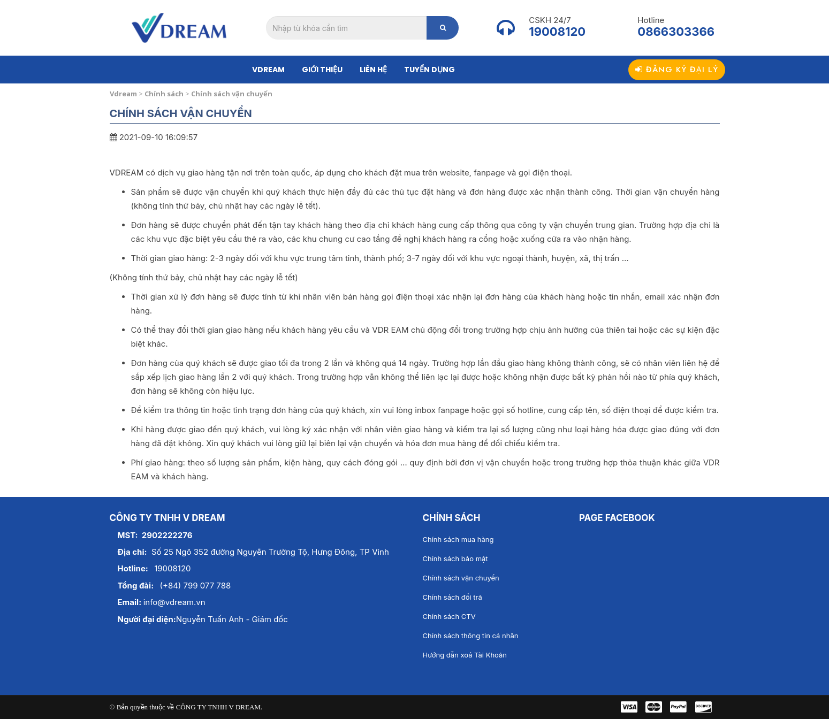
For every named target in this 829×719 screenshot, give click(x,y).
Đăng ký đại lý (676, 69)
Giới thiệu (322, 69)
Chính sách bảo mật (455, 558)
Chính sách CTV (449, 616)
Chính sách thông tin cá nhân (471, 635)
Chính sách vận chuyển (461, 577)
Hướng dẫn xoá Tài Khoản (465, 655)
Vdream (268, 69)
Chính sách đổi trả (452, 597)
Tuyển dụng (429, 69)
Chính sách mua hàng (458, 539)
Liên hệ (373, 69)
